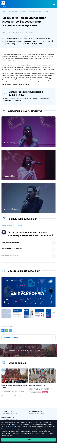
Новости (46, 11)
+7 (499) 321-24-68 (8, 411)
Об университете (13, 11)
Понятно (28, 439)
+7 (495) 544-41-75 (35, 411)
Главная (3, 11)
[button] (53, 278)
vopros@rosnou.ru (7, 418)
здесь (11, 426)
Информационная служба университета (30, 11)
